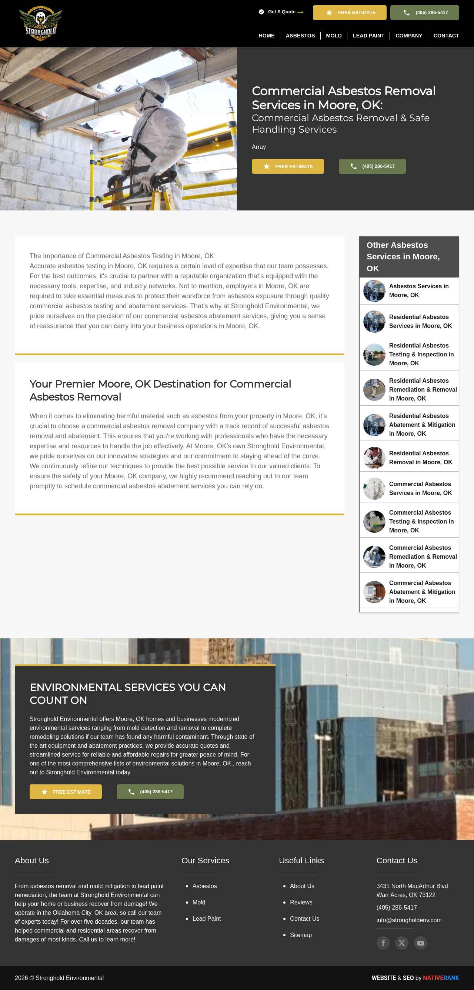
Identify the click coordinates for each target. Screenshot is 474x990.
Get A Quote (277, 12)
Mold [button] (334, 36)
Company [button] (409, 36)
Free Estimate (349, 12)
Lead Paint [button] (368, 36)
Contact (446, 36)
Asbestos (205, 886)
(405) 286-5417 (424, 12)
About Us (302, 886)
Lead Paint (207, 919)
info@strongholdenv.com (409, 920)
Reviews (301, 902)
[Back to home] (41, 23)
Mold (199, 902)
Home (266, 36)
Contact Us (304, 919)
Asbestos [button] (300, 36)
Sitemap (301, 935)
